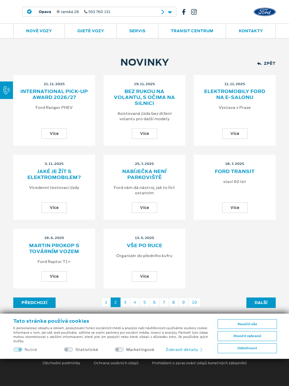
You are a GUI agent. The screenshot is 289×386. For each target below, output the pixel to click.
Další (261, 302)
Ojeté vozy (90, 31)
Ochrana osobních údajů (116, 363)
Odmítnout (247, 348)
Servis (137, 31)
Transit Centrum (192, 31)
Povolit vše (247, 324)
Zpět (266, 63)
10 (194, 302)
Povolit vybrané (247, 336)
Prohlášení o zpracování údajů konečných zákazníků (199, 363)
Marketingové (140, 349)
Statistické (86, 349)
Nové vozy (39, 31)
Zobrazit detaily (184, 349)
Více (54, 133)
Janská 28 (74, 11)
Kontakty (251, 31)
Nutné (31, 349)
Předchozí (34, 302)
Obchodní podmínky (61, 363)
